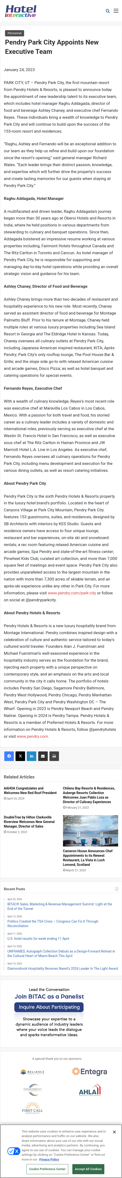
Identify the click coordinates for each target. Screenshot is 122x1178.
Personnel (14, 33)
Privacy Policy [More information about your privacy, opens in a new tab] (49, 1162)
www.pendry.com (32, 736)
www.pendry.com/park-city (72, 593)
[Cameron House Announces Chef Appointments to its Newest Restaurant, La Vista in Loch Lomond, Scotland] (90, 830)
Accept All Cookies (88, 1172)
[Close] (114, 1135)
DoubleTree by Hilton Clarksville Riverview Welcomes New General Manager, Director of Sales (29, 821)
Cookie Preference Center (47, 1172)
